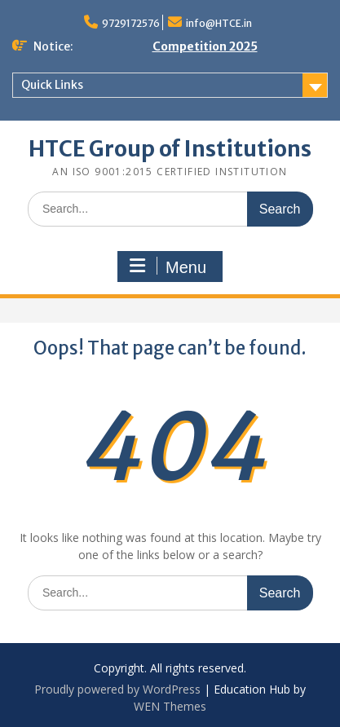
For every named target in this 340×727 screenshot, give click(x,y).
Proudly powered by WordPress (117, 689)
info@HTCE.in (219, 23)
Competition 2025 (205, 46)
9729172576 (131, 23)
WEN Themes (170, 706)
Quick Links (52, 84)
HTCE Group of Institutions (170, 148)
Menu (168, 266)
